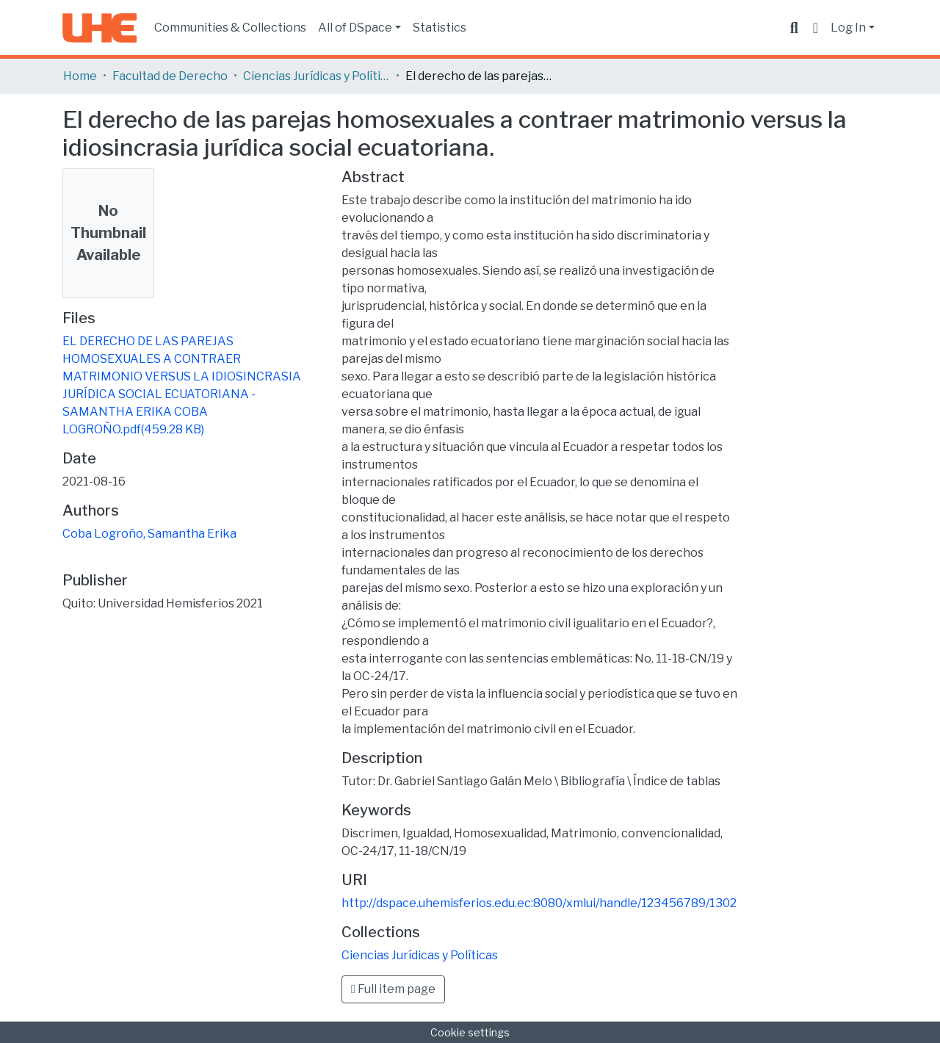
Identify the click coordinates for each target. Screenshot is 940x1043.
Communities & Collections (230, 28)
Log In (848, 28)
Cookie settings (470, 1032)
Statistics (439, 28)
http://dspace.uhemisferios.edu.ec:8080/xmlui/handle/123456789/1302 (539, 903)
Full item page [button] (393, 989)
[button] (815, 28)
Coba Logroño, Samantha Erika (149, 534)
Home (80, 76)
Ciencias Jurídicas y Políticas (316, 76)
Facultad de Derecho (170, 76)
